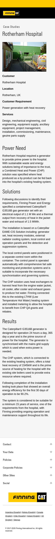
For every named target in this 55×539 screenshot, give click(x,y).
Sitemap (17, 520)
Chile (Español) (20, 516)
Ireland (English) (33, 516)
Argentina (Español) (13, 512)
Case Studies (11, 27)
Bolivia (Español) (28, 512)
